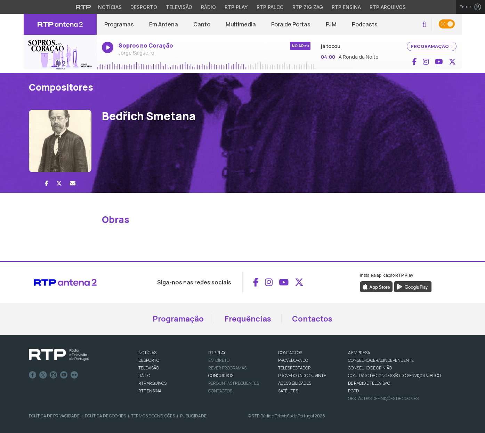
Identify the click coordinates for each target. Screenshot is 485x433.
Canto (201, 24)
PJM (331, 24)
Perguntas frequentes (233, 383)
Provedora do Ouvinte (302, 375)
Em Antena (163, 24)
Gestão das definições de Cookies (383, 398)
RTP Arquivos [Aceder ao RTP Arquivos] (388, 7)
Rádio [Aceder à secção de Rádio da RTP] (208, 7)
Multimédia (241, 24)
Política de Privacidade (54, 416)
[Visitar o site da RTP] (83, 7)
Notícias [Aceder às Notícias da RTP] (110, 7)
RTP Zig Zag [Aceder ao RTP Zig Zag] (307, 7)
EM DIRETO (218, 360)
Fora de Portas (290, 24)
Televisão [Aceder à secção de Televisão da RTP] (179, 7)
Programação (178, 319)
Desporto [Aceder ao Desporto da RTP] (143, 7)
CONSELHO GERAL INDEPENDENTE (381, 360)
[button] (424, 24)
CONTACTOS (290, 353)
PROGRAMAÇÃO (432, 46)
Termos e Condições (153, 416)
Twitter (43, 375)
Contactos (312, 319)
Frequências (248, 319)
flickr (74, 375)
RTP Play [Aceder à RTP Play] (236, 7)
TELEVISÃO (148, 368)
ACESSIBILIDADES (294, 383)
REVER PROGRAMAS (227, 368)
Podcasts (365, 24)
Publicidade (193, 416)
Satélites (288, 391)
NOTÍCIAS (147, 353)
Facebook (33, 375)
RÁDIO (144, 375)
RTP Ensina (149, 391)
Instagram (53, 375)
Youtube (64, 375)
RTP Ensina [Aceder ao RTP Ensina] (346, 7)
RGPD (353, 391)
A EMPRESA (359, 353)
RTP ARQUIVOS (152, 383)
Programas (119, 24)
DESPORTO (148, 360)
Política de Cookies (105, 416)
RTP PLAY (217, 353)
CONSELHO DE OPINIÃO (370, 368)
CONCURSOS (220, 375)
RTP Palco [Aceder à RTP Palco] (270, 7)
